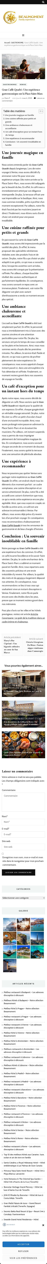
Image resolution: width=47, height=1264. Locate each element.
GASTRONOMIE (10, 84)
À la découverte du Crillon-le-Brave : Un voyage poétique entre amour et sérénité (21, 723)
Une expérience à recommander (19, 138)
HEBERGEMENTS (12, 718)
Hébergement (26, 715)
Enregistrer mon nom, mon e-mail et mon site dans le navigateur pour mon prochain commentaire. (23, 861)
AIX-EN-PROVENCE (21, 707)
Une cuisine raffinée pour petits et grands (20, 120)
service (20, 578)
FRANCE (23, 711)
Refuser (23, 1251)
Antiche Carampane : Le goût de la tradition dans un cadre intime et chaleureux (23, 618)
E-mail (5, 828)
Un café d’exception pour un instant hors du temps (23, 133)
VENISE (23, 84)
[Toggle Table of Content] (39, 111)
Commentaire (8, 790)
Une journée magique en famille (19, 115)
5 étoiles (8, 707)
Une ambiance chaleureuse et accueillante (18, 127)
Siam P (7, 98)
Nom (5, 816)
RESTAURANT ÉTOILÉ (31, 718)
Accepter (23, 1244)
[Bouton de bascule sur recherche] (43, 2)
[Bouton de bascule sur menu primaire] (23, 35)
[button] (43, 1225)
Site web (6, 841)
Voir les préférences (23, 1258)
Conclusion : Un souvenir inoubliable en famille (23, 143)
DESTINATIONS (11, 711)
